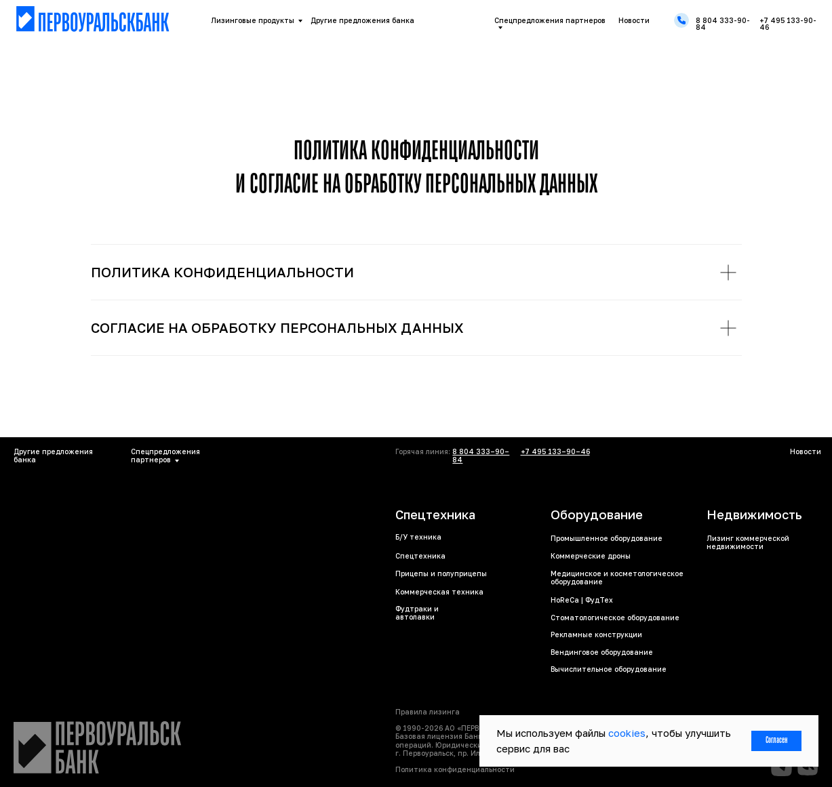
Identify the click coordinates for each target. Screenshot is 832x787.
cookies (627, 733)
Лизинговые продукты (252, 20)
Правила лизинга (427, 712)
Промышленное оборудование (606, 538)
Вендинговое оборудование (602, 652)
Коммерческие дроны (591, 556)
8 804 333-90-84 (723, 23)
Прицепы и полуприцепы (441, 573)
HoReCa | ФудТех (582, 600)
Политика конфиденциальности (455, 769)
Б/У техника (418, 537)
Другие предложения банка (362, 20)
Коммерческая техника (439, 592)
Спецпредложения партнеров (550, 20)
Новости (634, 20)
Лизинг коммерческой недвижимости (748, 542)
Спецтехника (420, 556)
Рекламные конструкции (596, 634)
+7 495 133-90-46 (787, 23)
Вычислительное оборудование (609, 669)
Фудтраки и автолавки (417, 613)
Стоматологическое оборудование (615, 617)
